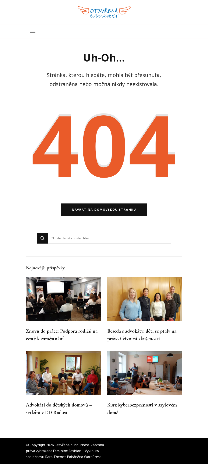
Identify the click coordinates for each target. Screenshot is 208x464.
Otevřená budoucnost (72, 445)
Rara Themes (55, 456)
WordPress (92, 456)
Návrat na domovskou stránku (104, 209)
